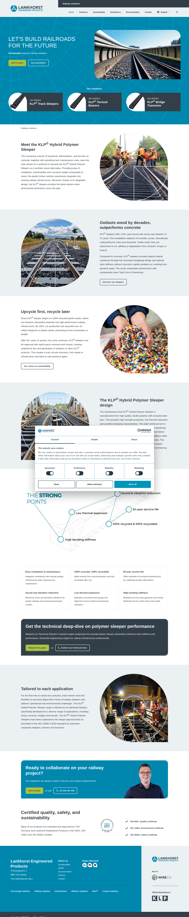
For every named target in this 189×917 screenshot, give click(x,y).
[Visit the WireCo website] (161, 877)
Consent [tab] (55, 439)
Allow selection (94, 484)
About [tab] (134, 439)
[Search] (177, 12)
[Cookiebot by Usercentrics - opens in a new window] (139, 431)
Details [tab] (94, 439)
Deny (56, 484)
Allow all (132, 484)
